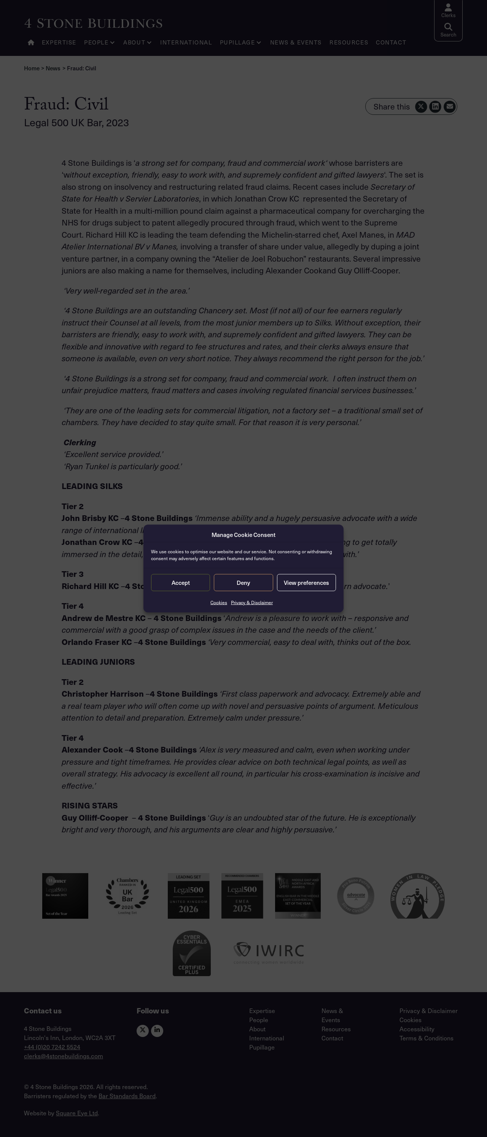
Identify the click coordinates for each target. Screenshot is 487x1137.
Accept (181, 582)
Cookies (218, 602)
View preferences (306, 582)
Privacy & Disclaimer (252, 602)
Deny (243, 582)
